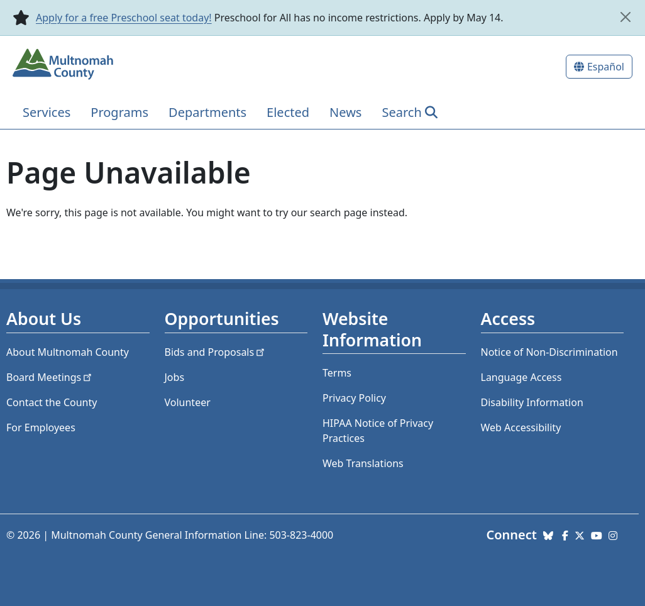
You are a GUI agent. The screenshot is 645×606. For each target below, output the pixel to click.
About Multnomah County (67, 352)
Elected (288, 112)
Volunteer (188, 402)
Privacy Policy (354, 398)
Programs (119, 112)
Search (401, 112)
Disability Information (532, 402)
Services (46, 112)
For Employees (40, 427)
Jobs (175, 377)
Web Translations (363, 463)
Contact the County (51, 402)
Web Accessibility (521, 427)
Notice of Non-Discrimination (549, 352)
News (345, 112)
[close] (625, 17)
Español (605, 67)
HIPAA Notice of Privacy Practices (377, 430)
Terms (336, 373)
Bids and (216, 352)
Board (50, 377)
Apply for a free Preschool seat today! (124, 18)
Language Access (521, 377)
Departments (207, 112)
